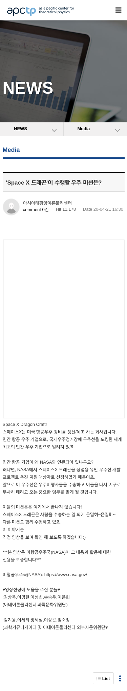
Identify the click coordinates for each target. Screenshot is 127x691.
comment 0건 (36, 209)
